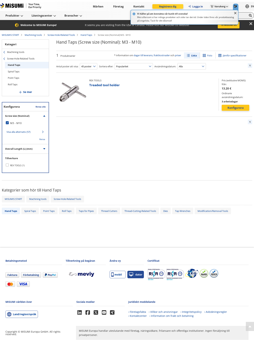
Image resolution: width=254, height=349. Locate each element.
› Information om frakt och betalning (171, 316)
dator (135, 274)
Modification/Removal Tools (213, 211)
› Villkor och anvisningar (163, 312)
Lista (194, 55)
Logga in (195, 6)
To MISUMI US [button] (229, 25)
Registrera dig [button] (167, 6)
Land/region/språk (24, 314)
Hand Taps (86, 35)
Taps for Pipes (86, 211)
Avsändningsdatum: (165, 66)
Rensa (42, 139)
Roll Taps (12, 84)
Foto (209, 55)
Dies (165, 211)
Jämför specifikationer (234, 55)
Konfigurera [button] (236, 107)
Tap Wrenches (182, 211)
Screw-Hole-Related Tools (61, 35)
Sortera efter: (106, 66)
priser (178, 55)
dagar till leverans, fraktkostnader (152, 55)
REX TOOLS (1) (17, 165)
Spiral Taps (13, 71)
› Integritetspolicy (191, 312)
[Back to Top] (250, 326)
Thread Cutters (109, 211)
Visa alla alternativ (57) (18, 131)
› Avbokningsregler (215, 312)
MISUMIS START (10, 35)
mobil (116, 274)
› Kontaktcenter (137, 316)
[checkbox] (25, 123)
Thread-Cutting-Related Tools (140, 211)
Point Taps (13, 77)
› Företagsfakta (137, 312)
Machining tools (33, 35)
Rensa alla (41, 106)
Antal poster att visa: (67, 66)
